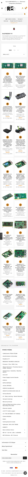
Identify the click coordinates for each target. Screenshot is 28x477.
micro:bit (5, 374)
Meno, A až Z (14, 54)
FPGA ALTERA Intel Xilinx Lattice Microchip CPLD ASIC (12, 405)
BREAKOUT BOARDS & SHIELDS (11, 361)
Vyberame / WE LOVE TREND (10, 424)
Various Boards (7, 393)
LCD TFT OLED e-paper (9, 411)
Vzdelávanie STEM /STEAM (10, 353)
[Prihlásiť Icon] (22, 8)
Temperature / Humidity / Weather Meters (12, 371)
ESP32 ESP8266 (7, 382)
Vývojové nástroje (7, 399)
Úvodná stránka (7, 350)
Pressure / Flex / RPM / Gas (10, 364)
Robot (4, 419)
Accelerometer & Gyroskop (10, 356)
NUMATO (5, 427)
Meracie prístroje (7, 401)
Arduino (5, 380)
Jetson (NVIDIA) (7, 385)
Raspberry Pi (6, 358)
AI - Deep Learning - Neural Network (12, 396)
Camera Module (7, 416)
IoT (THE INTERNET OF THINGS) (11, 413)
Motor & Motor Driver (8, 429)
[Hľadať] (12, 14)
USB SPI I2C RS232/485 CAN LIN (11, 391)
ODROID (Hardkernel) (8, 388)
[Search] (25, 14)
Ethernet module (7, 408)
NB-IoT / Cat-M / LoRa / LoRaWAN (12, 432)
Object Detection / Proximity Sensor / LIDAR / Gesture (13, 367)
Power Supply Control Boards (10, 377)
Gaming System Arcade (9, 421)
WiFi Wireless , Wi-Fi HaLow (10, 435)
